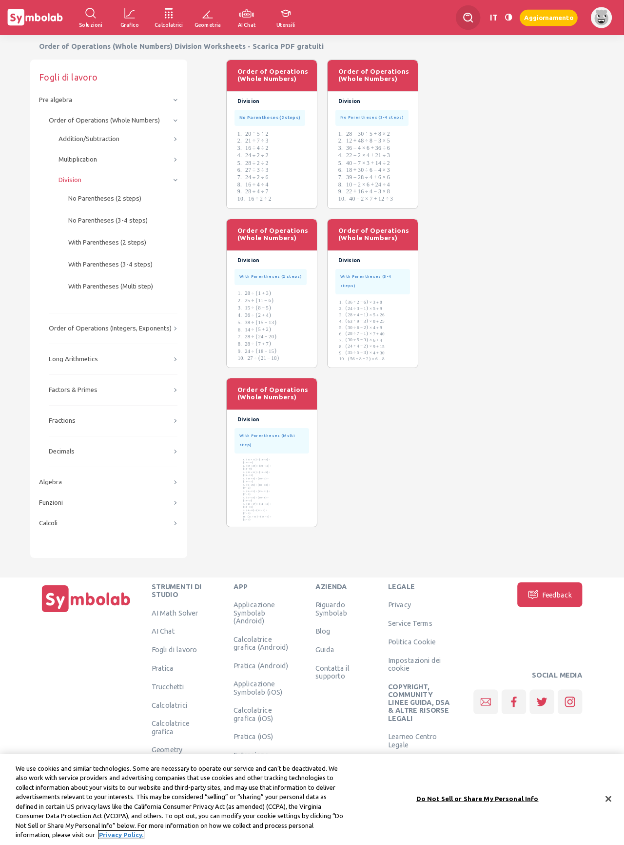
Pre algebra (55, 99)
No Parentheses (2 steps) (104, 198)
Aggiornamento (548, 17)
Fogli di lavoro (174, 650)
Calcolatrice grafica (170, 727)
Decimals (62, 451)
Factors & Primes (73, 389)
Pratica (163, 668)
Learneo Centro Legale (412, 740)
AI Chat (163, 631)
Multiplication (77, 159)
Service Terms (410, 623)
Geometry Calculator (168, 754)
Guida (324, 650)
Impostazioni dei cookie (414, 664)
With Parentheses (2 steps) (107, 242)
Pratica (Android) (261, 665)
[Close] (608, 802)
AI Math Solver (175, 613)
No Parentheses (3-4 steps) (108, 220)
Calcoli (48, 523)
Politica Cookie (411, 641)
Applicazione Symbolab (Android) (254, 613)
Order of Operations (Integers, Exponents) (110, 328)
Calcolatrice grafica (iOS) (253, 714)
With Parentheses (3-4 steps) (110, 264)
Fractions (62, 420)
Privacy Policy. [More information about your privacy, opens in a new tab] (121, 838)
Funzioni (51, 502)
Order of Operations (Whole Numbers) (104, 120)
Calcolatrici (170, 705)
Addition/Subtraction (88, 139)
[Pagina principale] (86, 612)
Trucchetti (168, 686)
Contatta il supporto (332, 672)
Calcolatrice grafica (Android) (261, 643)
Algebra (50, 482)
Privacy (399, 605)
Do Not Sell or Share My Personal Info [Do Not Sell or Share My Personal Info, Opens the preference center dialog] (477, 802)
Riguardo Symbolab (331, 609)
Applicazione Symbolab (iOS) (258, 688)
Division (69, 180)
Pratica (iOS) (253, 737)
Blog (322, 631)
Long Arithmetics (73, 359)
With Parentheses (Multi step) (110, 286)
